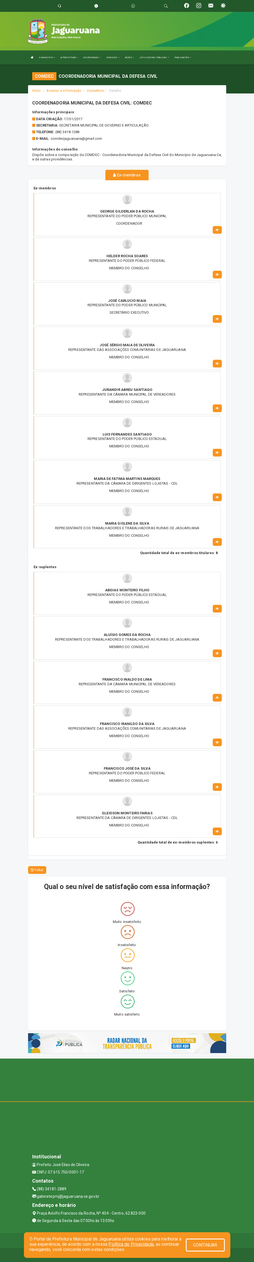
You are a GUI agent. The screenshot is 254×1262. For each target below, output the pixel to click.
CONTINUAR (205, 1245)
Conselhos (95, 90)
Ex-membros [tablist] (127, 175)
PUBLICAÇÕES (182, 57)
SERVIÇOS (112, 57)
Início (36, 90)
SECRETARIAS (91, 57)
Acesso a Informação (64, 90)
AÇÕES (129, 57)
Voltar (37, 870)
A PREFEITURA (69, 57)
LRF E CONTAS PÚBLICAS (154, 57)
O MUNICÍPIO (47, 57)
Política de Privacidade (131, 1244)
